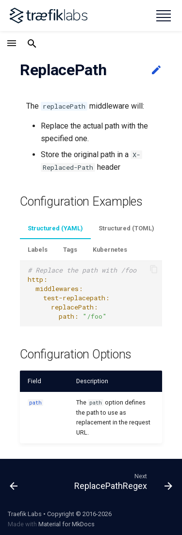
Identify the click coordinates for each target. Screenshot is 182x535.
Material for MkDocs (66, 524)
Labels (38, 249)
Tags (70, 249)
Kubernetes (110, 249)
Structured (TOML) (126, 228)
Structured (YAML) (55, 228)
